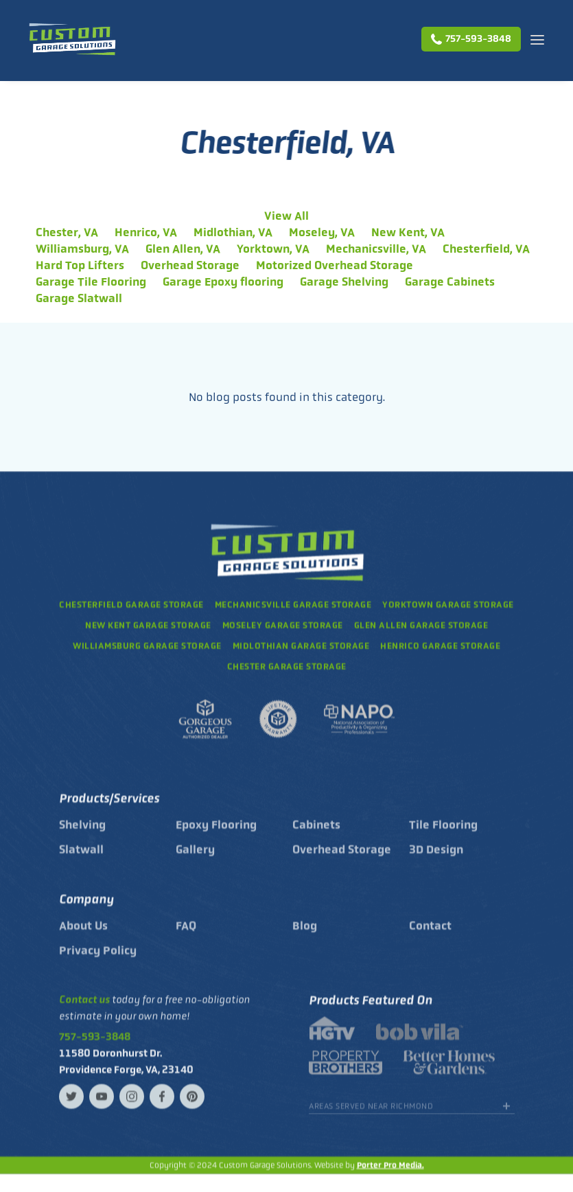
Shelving (82, 833)
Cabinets (316, 833)
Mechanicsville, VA (376, 248)
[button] (537, 39)
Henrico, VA (146, 232)
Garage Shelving (344, 281)
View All (286, 215)
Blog (304, 934)
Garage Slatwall (79, 298)
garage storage (301, 646)
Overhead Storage (190, 265)
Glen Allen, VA (182, 248)
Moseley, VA (322, 232)
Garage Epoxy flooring (223, 281)
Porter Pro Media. (390, 1166)
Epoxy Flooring (216, 833)
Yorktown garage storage (448, 605)
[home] (72, 39)
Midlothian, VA (233, 232)
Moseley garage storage (282, 626)
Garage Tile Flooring (91, 281)
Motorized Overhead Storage (334, 265)
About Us (83, 934)
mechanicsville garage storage (293, 605)
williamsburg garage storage (147, 646)
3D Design (436, 858)
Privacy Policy (98, 959)
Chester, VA (67, 232)
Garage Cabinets (450, 281)
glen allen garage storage (421, 626)
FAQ (186, 934)
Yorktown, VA (273, 248)
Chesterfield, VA (486, 248)
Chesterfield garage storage (131, 605)
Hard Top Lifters (80, 265)
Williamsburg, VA (82, 248)
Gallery (195, 858)
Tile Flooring (443, 833)
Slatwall (81, 858)
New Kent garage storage (148, 626)
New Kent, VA (408, 232)
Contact (430, 934)
